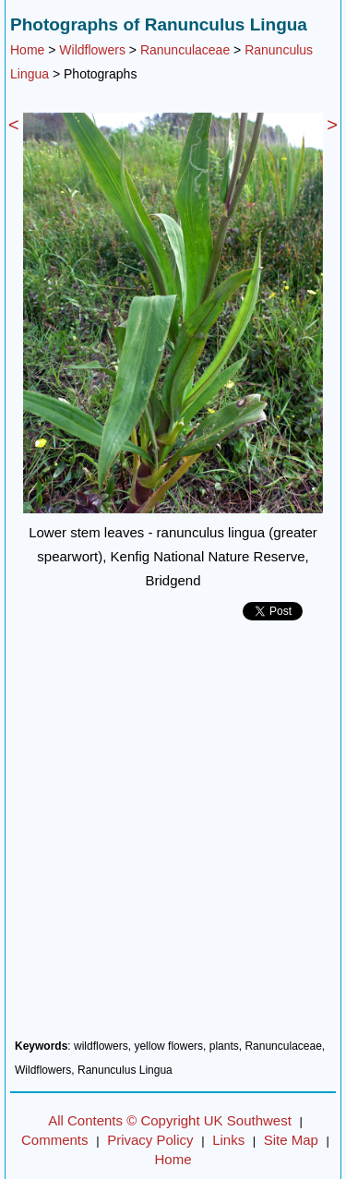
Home (27, 49)
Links (228, 1140)
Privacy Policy (150, 1140)
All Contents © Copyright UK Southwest (170, 1120)
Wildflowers (92, 49)
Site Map (291, 1140)
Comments (55, 1140)
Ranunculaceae (185, 49)
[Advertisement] (173, 837)
